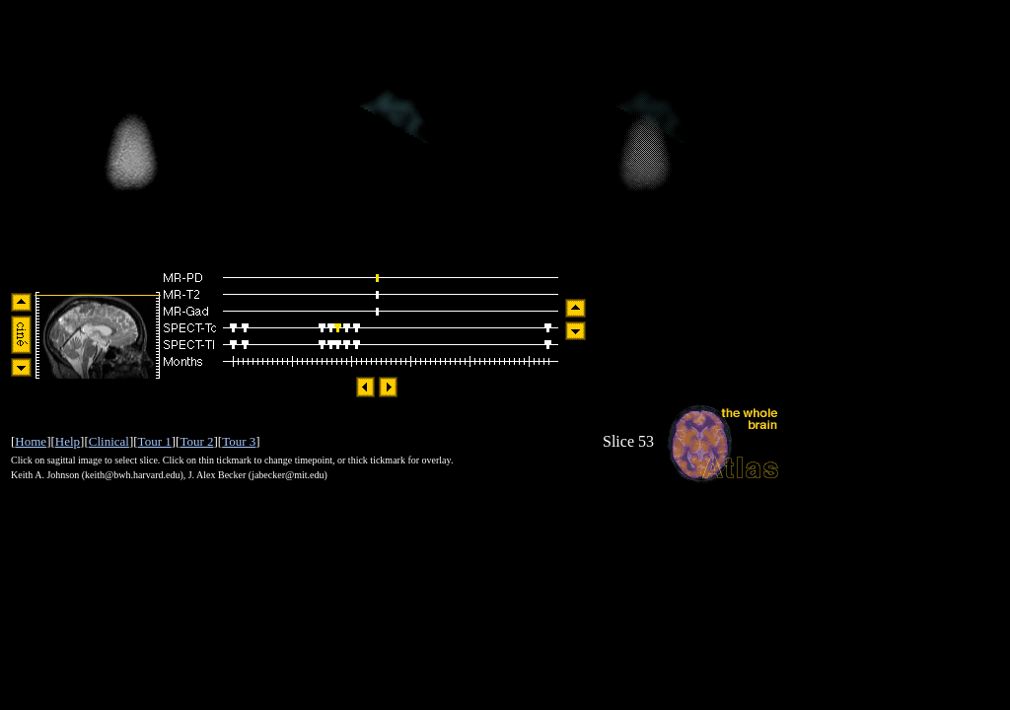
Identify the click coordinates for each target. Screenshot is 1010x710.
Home (30, 441)
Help (67, 441)
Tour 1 (155, 441)
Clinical (109, 441)
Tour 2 (196, 441)
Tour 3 (238, 441)
